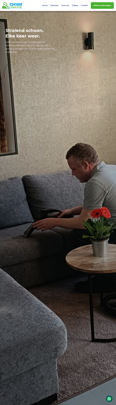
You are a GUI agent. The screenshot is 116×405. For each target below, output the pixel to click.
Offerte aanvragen (102, 5)
